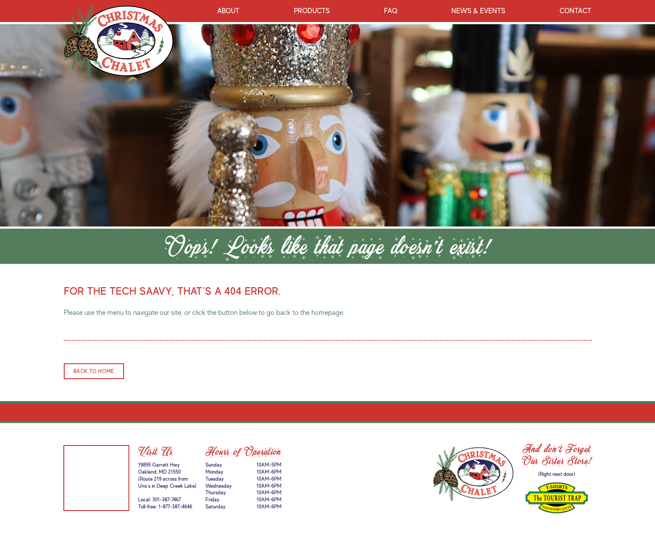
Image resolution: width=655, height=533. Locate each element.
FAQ (390, 11)
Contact (575, 11)
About (228, 11)
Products (312, 11)
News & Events (478, 11)
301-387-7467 (166, 499)
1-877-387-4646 (175, 507)
